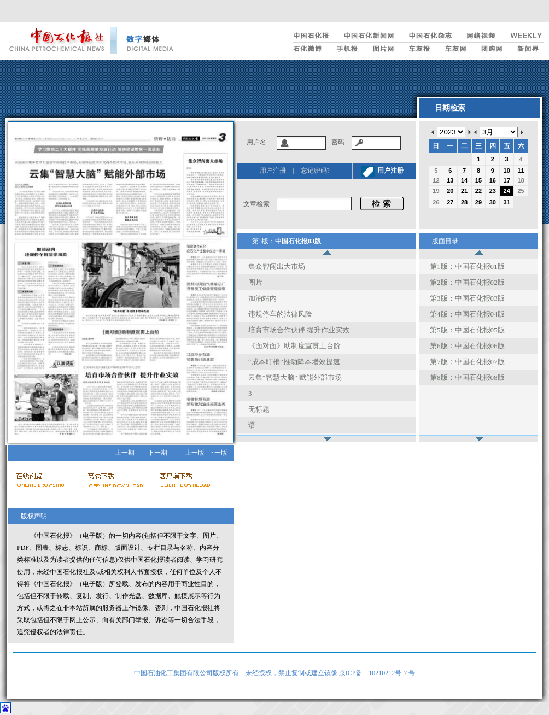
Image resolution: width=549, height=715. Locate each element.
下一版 (217, 452)
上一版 (195, 452)
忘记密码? (315, 170)
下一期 (157, 452)
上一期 (125, 452)
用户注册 (273, 170)
